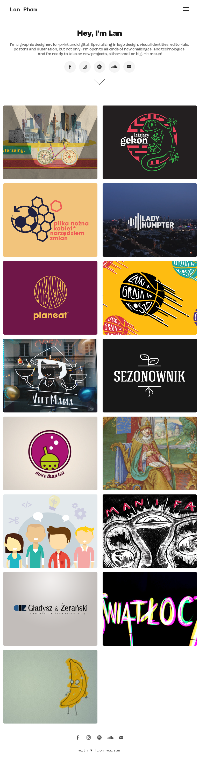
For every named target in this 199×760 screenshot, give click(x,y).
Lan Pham (23, 9)
